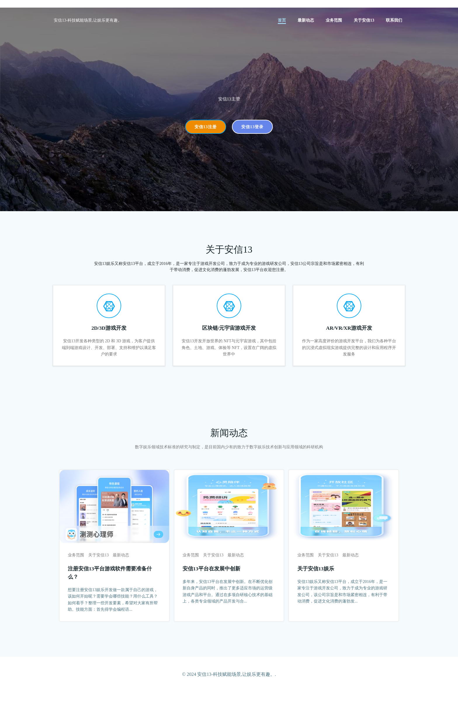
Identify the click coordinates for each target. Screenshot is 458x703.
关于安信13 (365, 20)
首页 (283, 20)
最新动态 (307, 20)
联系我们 (395, 20)
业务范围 (335, 20)
